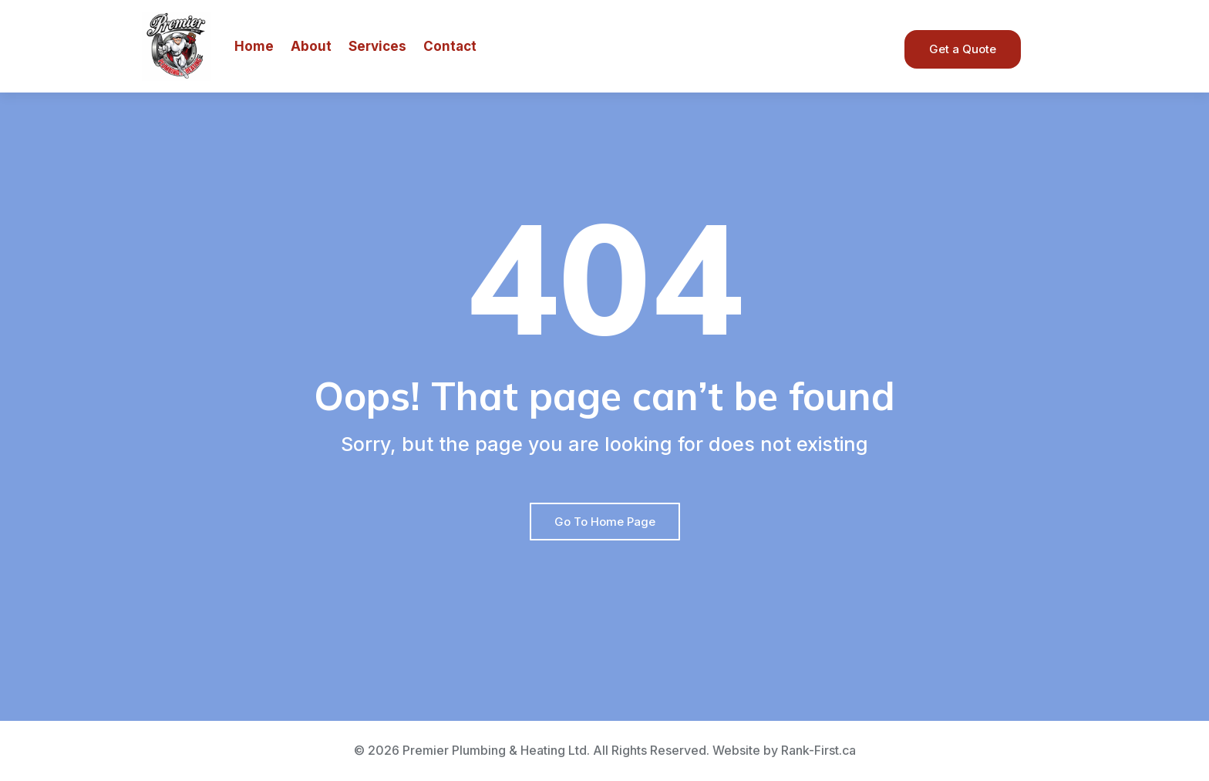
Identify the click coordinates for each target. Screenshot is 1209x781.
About (311, 46)
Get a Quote (962, 49)
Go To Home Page (604, 521)
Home (254, 46)
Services (377, 46)
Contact (450, 46)
